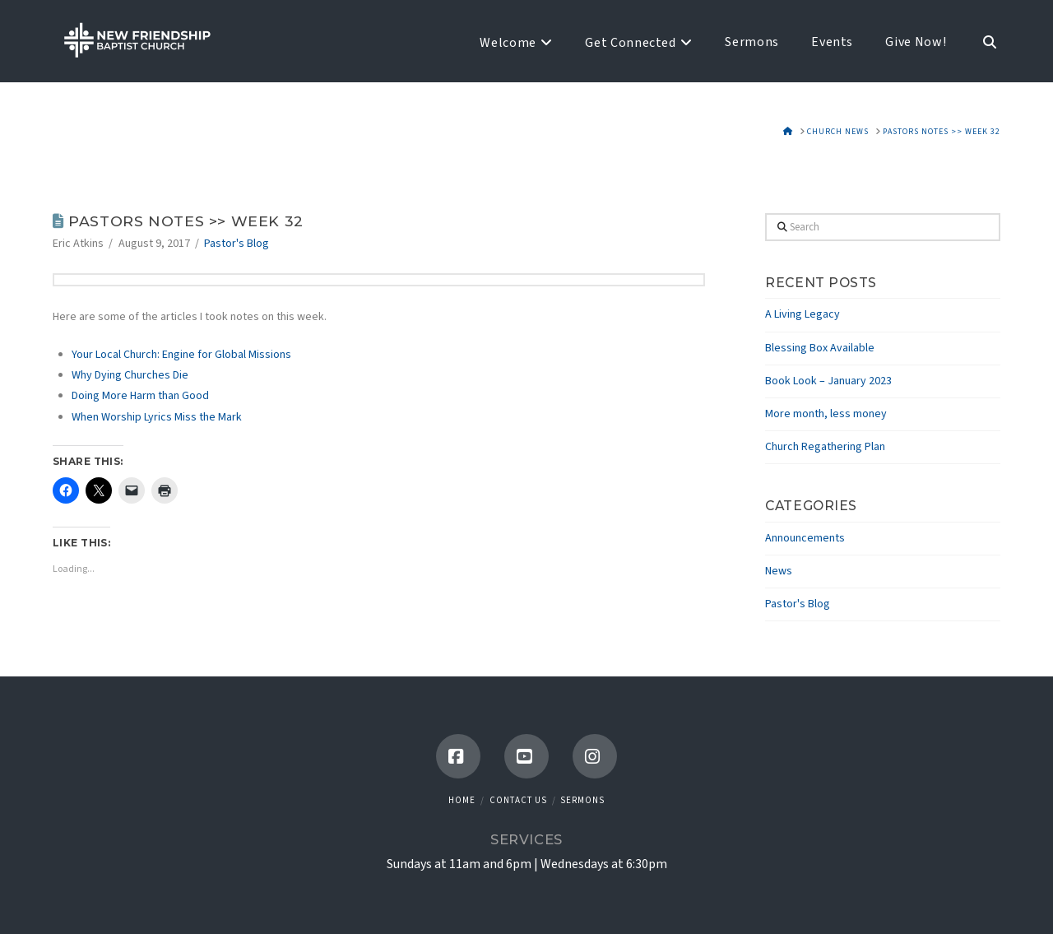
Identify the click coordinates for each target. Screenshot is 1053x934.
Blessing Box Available (819, 348)
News (778, 571)
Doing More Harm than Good (140, 396)
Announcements (805, 538)
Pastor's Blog (236, 243)
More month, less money (826, 414)
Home (461, 800)
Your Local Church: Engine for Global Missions (181, 354)
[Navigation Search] (981, 41)
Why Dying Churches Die (130, 375)
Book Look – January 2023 (828, 381)
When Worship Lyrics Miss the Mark (157, 417)
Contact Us (518, 800)
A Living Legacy (802, 314)
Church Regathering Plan (825, 447)
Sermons (582, 800)
